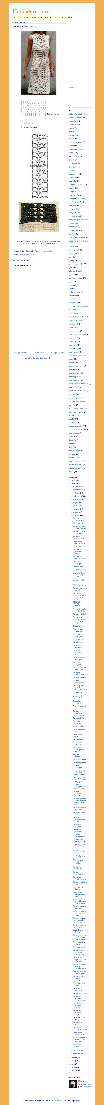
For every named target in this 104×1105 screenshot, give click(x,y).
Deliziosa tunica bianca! (79, 1018)
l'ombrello (73, 296)
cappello (72, 181)
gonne (71, 274)
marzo (76, 515)
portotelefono (74, 380)
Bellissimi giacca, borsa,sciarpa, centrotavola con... (79, 802)
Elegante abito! (79, 626)
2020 (73, 480)
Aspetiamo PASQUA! (77, 744)
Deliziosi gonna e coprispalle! (79, 519)
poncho (72, 363)
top (70, 447)
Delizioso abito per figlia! (78, 658)
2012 (73, 1067)
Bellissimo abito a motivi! (80, 883)
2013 (73, 1064)
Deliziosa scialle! (79, 947)
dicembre (77, 486)
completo (73, 216)
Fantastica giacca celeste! (79, 558)
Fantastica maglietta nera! (80, 1028)
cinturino (72, 206)
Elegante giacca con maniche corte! (79, 575)
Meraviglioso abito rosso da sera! (79, 894)
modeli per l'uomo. (76, 320)
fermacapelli (74, 250)
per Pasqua (73, 352)
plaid (71, 359)
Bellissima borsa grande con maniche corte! (79, 966)
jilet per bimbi (74, 292)
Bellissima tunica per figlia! (79, 926)
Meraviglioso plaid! (78, 735)
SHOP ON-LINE (59, 17)
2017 (73, 1061)
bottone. (72, 153)
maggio (76, 509)
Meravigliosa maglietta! (78, 630)
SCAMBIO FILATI (37, 17)
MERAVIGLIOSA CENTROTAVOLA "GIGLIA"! (79, 780)
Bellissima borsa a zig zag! (79, 907)
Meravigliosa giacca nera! (79, 542)
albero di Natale (75, 125)
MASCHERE (73, 313)
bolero (71, 139)
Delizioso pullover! (77, 646)
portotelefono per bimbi (78, 384)
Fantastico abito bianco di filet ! (79, 610)
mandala (72, 310)
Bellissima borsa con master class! (79, 913)
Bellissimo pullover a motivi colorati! (79, 998)
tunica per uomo (75, 465)
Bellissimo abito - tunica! (80, 581)
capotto (72, 177)
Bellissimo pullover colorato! (77, 794)
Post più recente (20, 353)
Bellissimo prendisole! (78, 682)
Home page (17, 17)
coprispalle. (73, 230)
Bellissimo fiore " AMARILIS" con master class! (79, 901)
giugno (76, 506)
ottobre (76, 493)
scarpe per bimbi (76, 408)
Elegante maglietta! (77, 702)
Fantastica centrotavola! (79, 856)
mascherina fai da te (77, 317)
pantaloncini (74, 331)
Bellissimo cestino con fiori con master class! (80, 937)
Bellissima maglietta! (77, 663)
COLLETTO (73, 213)
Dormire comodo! (80, 567)
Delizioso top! (78, 523)
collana (72, 209)
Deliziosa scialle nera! (79, 984)
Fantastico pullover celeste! (77, 1005)
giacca (71, 260)
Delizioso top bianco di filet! (79, 989)
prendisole (73, 387)
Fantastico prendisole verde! (78, 552)
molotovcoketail (57, 1101)
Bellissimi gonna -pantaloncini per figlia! (80, 1039)
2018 (73, 1058)
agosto (76, 499)
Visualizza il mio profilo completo (85, 1085)
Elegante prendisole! (78, 756)
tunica (71, 458)
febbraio (77, 1050)
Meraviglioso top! (80, 585)
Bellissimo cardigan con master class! (79, 787)
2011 (73, 1070)
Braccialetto (74, 156)
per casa (72, 345)
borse (71, 146)
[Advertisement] (39, 331)
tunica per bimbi (75, 461)
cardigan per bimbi (77, 199)
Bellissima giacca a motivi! (80, 589)
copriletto (73, 227)
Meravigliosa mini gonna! (80, 707)
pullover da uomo (76, 398)
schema (72, 415)
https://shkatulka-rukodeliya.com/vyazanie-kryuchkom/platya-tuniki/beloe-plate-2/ (42, 242)
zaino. (71, 472)
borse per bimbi (75, 149)
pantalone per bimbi (77, 334)
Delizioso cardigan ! (78, 635)
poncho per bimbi (76, 366)
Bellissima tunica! (80, 642)
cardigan (72, 195)
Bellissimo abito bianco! (79, 814)
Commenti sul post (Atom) (43, 358)
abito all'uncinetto (27, 254)
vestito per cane (75, 468)
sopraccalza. (74, 433)
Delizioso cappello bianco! (77, 652)
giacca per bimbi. (76, 264)
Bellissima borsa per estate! (79, 809)
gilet (70, 267)
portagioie (73, 370)
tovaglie (72, 454)
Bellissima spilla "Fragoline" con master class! (79, 952)
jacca (71, 285)
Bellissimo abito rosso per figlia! (80, 841)
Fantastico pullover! (77, 831)
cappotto (73, 188)
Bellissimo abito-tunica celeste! (79, 527)
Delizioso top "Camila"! (78, 888)
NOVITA (26, 17)
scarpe (72, 405)
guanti (71, 281)
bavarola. (73, 135)
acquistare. (73, 121)
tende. (71, 444)
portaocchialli (74, 373)
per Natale (73, 348)
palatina (72, 327)
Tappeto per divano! (78, 931)
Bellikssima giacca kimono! (79, 878)
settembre (77, 496)
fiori (70, 257)
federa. (72, 246)
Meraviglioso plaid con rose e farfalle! (79, 959)
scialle (71, 419)
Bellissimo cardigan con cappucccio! (79, 713)
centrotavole (74, 202)
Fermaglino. (73, 253)
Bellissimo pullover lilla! (78, 851)
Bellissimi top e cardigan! (79, 532)
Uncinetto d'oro (31, 11)
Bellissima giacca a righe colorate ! (80, 978)
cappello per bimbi (76, 184)
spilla (71, 437)
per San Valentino (76, 355)
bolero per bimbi (75, 142)
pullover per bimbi (76, 401)
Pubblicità (69, 17)
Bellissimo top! (78, 726)
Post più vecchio (57, 353)
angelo (71, 128)
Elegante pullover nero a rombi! (80, 972)
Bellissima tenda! (79, 678)
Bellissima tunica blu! (79, 1023)
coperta (72, 223)
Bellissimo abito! (79, 614)
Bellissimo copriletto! (78, 873)
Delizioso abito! (79, 546)
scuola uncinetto (75, 426)
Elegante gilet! (78, 739)
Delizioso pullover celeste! (80, 943)
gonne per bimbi (75, 278)
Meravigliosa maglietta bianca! (78, 862)
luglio (75, 502)
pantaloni (73, 338)
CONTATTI (48, 17)
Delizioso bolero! (79, 718)
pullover (72, 394)
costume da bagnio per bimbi (78, 242)
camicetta (73, 167)
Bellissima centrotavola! (79, 537)
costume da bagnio (77, 237)
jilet (70, 289)
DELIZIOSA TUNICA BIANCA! (77, 604)
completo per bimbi (77, 220)
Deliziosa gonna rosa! (79, 730)
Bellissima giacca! (80, 693)
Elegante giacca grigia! (79, 846)
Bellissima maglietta (77, 868)
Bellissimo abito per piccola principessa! (79, 920)
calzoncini (73, 163)
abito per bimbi (75, 118)
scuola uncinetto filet (77, 429)
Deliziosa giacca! (79, 570)
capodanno (73, 174)
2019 (73, 484)
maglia (71, 299)
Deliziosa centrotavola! (79, 674)
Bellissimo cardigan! (77, 563)
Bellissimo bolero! (80, 993)
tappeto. (72, 440)
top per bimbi (74, 451)
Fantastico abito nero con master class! (79, 773)
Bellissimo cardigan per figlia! (79, 750)
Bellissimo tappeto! (77, 1045)
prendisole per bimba (77, 391)
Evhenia (83, 1081)
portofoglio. (73, 377)
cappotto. (73, 191)
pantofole (73, 341)
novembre (77, 490)
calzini (71, 160)
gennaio (76, 1054)
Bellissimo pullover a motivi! (78, 1012)
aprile (76, 512)
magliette (72, 303)
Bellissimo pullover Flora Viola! (79, 820)
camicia (72, 170)
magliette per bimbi (77, 306)
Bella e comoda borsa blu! (79, 669)
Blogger (77, 1101)
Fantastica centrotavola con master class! (79, 620)
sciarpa (72, 422)
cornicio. (72, 234)
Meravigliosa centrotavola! (79, 1033)
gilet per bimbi (74, 271)
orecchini (72, 324)
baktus (71, 132)
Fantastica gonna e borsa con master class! (79, 596)
